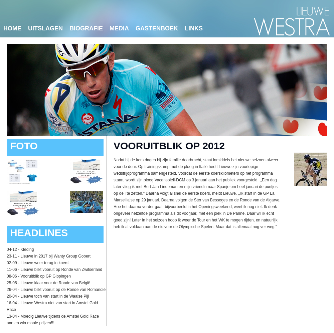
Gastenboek (157, 28)
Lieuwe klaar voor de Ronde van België (55, 283)
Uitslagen (45, 28)
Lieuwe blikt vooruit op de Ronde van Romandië (63, 289)
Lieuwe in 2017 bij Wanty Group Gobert (55, 256)
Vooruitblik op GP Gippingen (45, 276)
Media (119, 28)
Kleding (27, 249)
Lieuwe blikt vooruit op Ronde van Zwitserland (61, 269)
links (194, 28)
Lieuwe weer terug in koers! (44, 263)
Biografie (86, 28)
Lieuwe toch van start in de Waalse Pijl (54, 296)
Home (12, 28)
